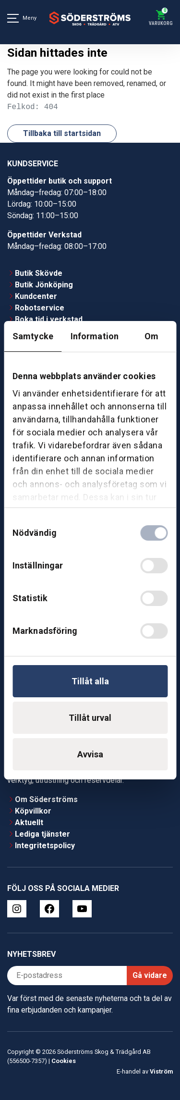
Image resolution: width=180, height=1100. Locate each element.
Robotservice (39, 307)
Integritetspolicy (45, 845)
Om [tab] (151, 336)
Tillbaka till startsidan (62, 133)
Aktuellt (29, 822)
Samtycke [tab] (32, 336)
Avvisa (90, 754)
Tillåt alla (90, 681)
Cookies (63, 1060)
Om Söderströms (46, 799)
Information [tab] (95, 336)
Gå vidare (149, 975)
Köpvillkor (33, 811)
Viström (161, 1071)
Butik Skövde (38, 273)
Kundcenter (36, 296)
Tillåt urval (90, 718)
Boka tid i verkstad (49, 319)
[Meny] (13, 18)
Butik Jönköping (44, 284)
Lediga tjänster (42, 834)
